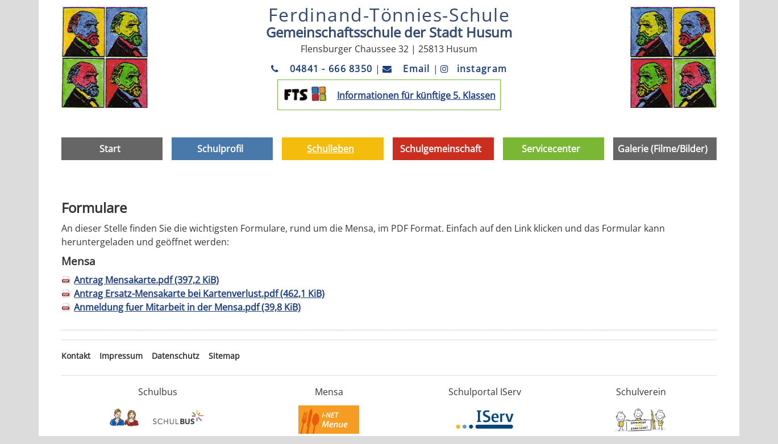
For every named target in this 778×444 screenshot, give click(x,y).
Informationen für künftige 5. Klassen (416, 95)
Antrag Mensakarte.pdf (146, 280)
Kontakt (75, 355)
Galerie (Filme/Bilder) (663, 149)
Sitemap (224, 355)
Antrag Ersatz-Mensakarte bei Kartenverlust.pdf (199, 293)
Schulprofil (220, 149)
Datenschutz (175, 355)
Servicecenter (551, 149)
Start (109, 149)
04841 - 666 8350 (323, 68)
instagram (473, 68)
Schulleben (330, 149)
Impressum (121, 355)
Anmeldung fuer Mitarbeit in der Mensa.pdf (187, 307)
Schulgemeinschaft (440, 149)
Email (407, 68)
